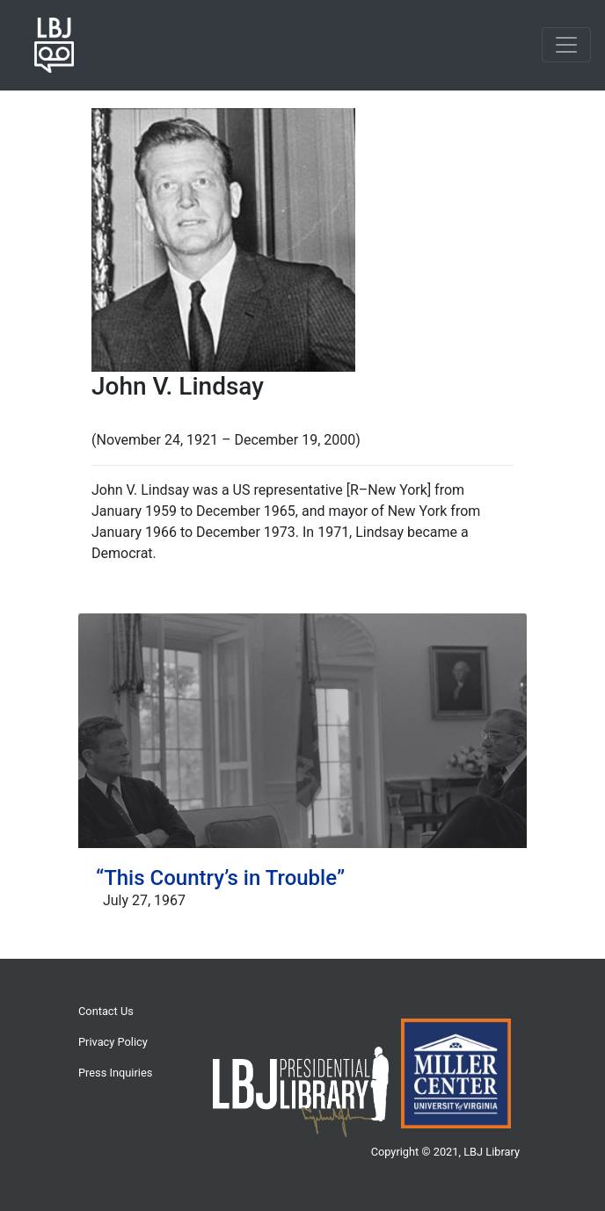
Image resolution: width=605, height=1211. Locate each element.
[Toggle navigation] (566, 44)
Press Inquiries (115, 1072)
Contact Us (106, 1011)
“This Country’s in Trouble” (220, 878)
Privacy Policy (113, 1041)
